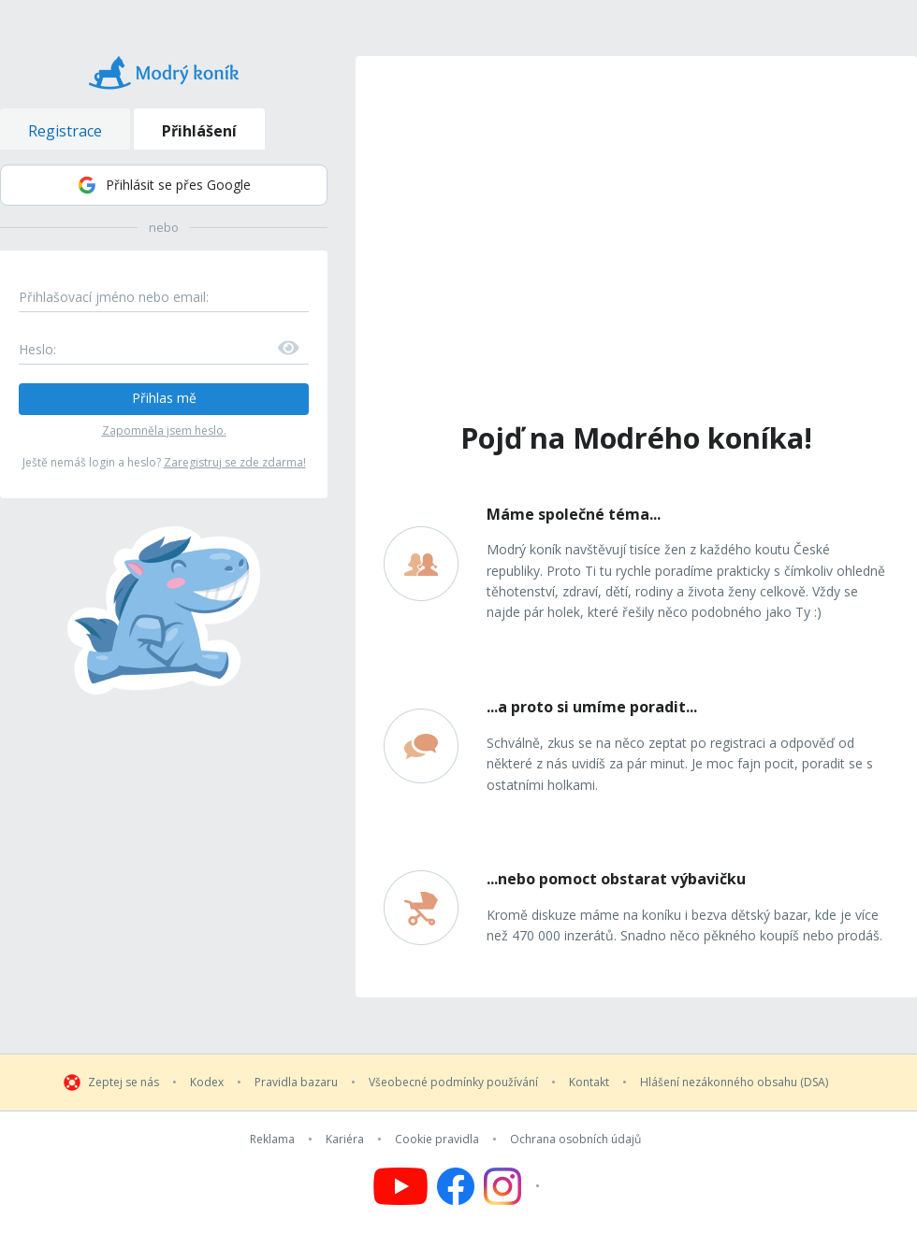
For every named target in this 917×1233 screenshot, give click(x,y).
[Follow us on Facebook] (455, 1186)
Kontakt (589, 1082)
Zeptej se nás (123, 1082)
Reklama (272, 1139)
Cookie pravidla (437, 1139)
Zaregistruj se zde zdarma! (235, 462)
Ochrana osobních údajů (575, 1139)
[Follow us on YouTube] (400, 1186)
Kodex (207, 1082)
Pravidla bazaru (296, 1082)
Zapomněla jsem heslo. (164, 430)
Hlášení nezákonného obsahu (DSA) (734, 1082)
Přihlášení (199, 131)
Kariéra (345, 1139)
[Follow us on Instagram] (514, 1186)
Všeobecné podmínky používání (453, 1082)
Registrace (65, 131)
